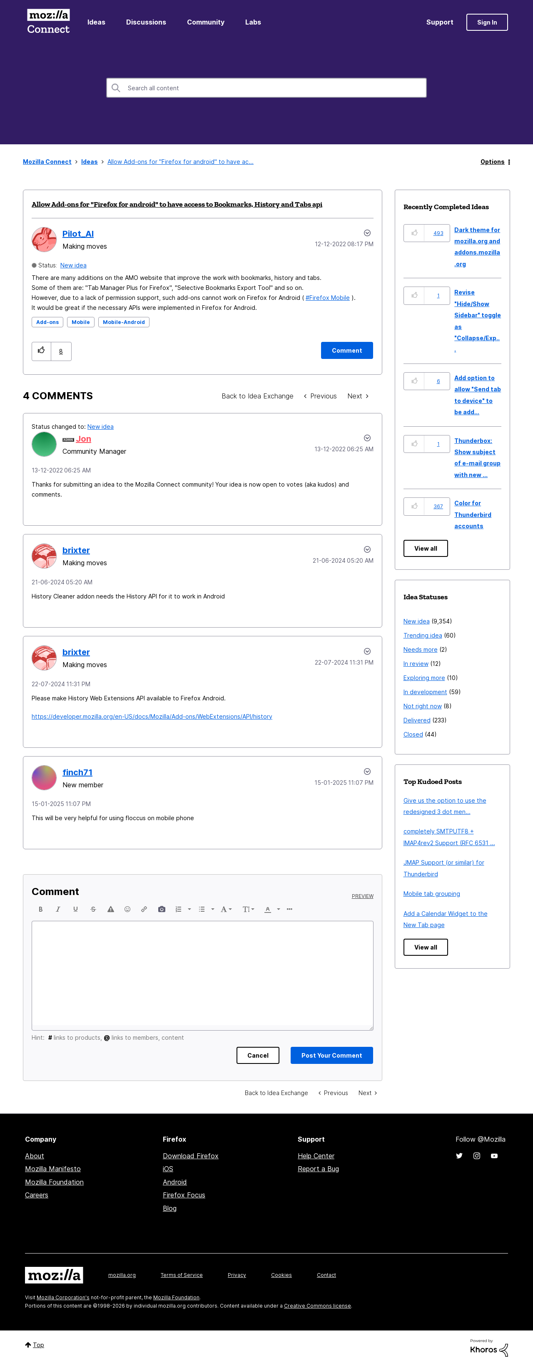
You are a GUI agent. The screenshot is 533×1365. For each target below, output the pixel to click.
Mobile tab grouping (431, 893)
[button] (41, 351)
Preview (363, 896)
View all (425, 548)
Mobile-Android (124, 322)
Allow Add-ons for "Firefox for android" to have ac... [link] (180, 161)
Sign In (487, 22)
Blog (170, 1208)
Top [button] (38, 1344)
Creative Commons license (317, 1306)
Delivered (417, 720)
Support (439, 22)
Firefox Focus (184, 1195)
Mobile (81, 322)
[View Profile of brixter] (76, 550)
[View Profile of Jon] (83, 439)
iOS (168, 1169)
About (34, 1156)
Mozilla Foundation (54, 1182)
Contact (326, 1275)
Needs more (420, 649)
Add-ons (47, 322)
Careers (36, 1195)
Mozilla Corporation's (63, 1297)
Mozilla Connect (48, 22)
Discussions (146, 22)
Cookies (281, 1275)
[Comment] (347, 350)
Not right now (422, 706)
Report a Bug (318, 1169)
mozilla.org (122, 1275)
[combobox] (266, 88)
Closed (413, 734)
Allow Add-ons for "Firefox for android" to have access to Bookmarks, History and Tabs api (177, 204)
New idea (73, 265)
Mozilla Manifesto (53, 1169)
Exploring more (424, 677)
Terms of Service (182, 1275)
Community (205, 22)
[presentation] (40, 909)
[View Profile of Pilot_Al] (78, 234)
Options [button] (493, 161)
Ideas (96, 22)
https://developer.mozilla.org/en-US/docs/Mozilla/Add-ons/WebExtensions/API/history (152, 716)
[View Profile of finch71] (77, 772)
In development (425, 691)
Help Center (316, 1156)
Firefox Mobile (329, 297)
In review (415, 663)
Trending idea (422, 635)
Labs (253, 22)
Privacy (237, 1275)
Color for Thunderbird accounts (472, 514)
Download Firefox (191, 1156)
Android (175, 1182)
